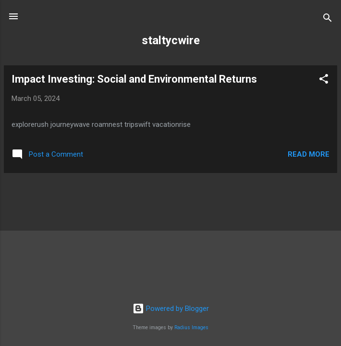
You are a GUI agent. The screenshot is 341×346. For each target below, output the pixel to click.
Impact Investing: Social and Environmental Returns (134, 79)
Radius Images (191, 327)
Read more (308, 154)
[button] (323, 80)
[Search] (327, 19)
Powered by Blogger (171, 308)
